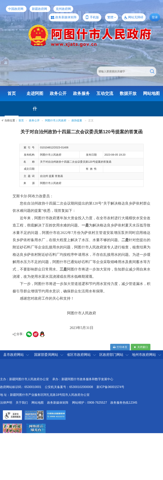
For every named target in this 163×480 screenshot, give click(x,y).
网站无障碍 (135, 17)
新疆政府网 (39, 8)
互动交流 (104, 93)
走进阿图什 (34, 101)
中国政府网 (15, 8)
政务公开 (58, 93)
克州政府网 (63, 8)
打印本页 (120, 347)
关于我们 (22, 402)
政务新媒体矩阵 (66, 17)
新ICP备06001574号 (110, 387)
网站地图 (151, 93)
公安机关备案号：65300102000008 (69, 387)
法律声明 (6, 402)
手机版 (94, 17)
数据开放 (128, 93)
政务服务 (81, 93)
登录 (155, 17)
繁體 (110, 17)
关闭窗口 (140, 347)
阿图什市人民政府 (55, 120)
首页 (11, 93)
